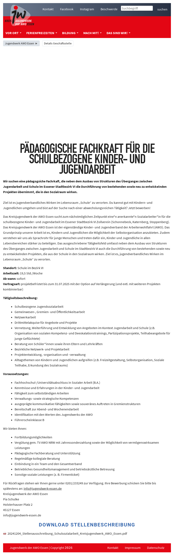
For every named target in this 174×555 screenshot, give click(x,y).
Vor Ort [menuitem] (13, 33)
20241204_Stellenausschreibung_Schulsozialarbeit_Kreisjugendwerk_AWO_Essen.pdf (67, 533)
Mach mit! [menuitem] (92, 33)
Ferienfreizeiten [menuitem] (41, 33)
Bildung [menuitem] (70, 33)
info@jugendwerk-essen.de (43, 488)
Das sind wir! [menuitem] (118, 33)
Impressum (132, 548)
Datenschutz (155, 548)
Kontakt (112, 548)
